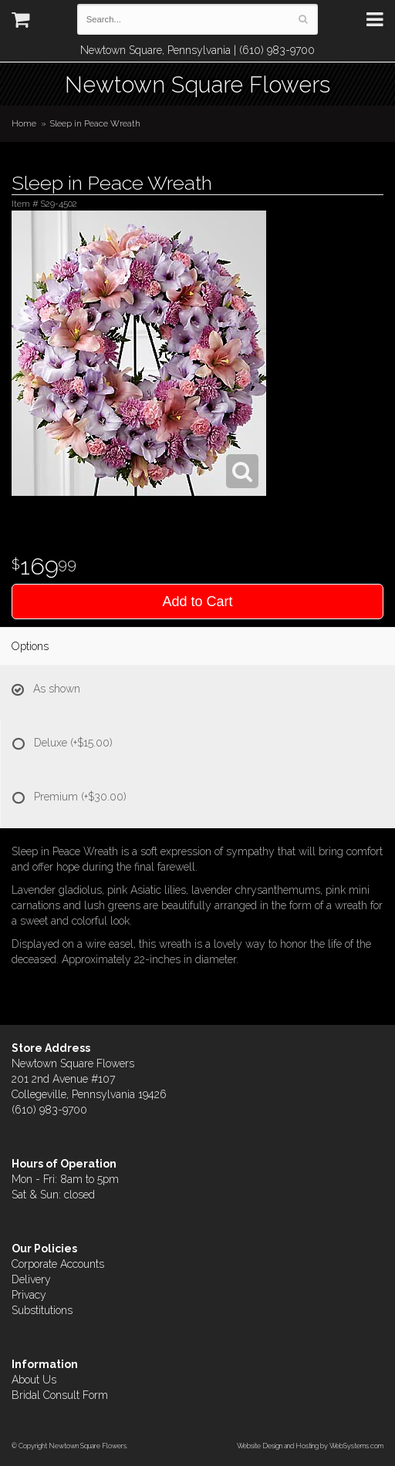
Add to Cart (197, 601)
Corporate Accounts (58, 1264)
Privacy (29, 1295)
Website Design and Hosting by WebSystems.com (310, 1445)
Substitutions (42, 1310)
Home (24, 123)
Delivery (31, 1279)
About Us (34, 1379)
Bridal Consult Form (60, 1395)
